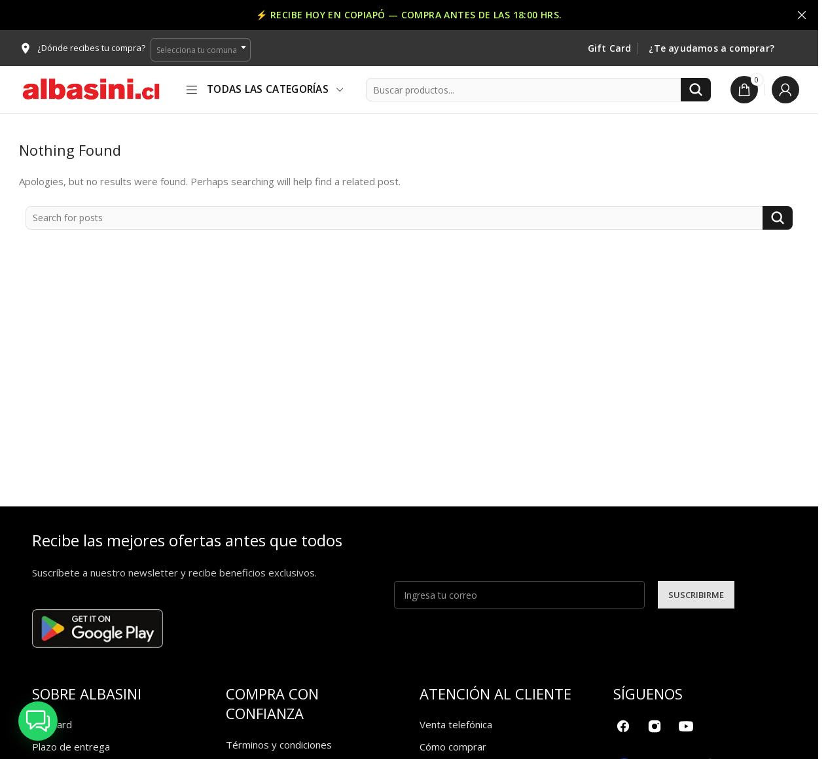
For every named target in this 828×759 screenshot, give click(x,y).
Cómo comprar (453, 746)
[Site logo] (91, 88)
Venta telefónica (456, 724)
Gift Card (610, 48)
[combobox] (201, 50)
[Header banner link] (409, 15)
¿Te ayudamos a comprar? (711, 48)
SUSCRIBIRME (696, 595)
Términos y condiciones (279, 744)
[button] (38, 721)
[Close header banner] (801, 15)
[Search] (538, 89)
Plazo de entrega (71, 746)
